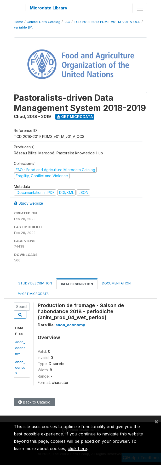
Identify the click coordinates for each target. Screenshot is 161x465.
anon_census (20, 367)
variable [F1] (23, 27)
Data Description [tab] (77, 284)
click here (77, 448)
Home (18, 22)
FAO (67, 22)
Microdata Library (48, 7)
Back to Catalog (34, 402)
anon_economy (20, 347)
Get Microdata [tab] (33, 293)
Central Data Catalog (43, 22)
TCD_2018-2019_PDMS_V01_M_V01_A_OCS (107, 22)
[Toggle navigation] (140, 8)
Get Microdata (75, 116)
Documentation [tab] (116, 283)
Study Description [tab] (35, 283)
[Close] (156, 421)
